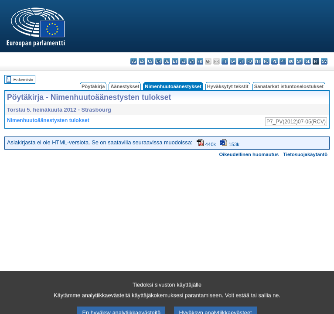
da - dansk (158, 61)
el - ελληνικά (183, 61)
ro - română (291, 61)
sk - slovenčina (299, 61)
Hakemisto (23, 79)
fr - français (200, 61)
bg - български (133, 61)
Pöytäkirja (93, 86)
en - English (191, 61)
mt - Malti (258, 61)
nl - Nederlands (266, 61)
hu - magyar (249, 61)
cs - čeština (150, 61)
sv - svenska (324, 61)
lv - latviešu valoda (233, 61)
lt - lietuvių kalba (241, 61)
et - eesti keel (175, 61)
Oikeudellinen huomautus (249, 154)
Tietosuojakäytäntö (305, 154)
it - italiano (225, 61)
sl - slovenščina (307, 61)
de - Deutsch (167, 61)
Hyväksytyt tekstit (228, 86)
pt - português (282, 61)
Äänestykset (124, 86)
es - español (142, 61)
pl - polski (274, 61)
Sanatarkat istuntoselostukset (289, 86)
